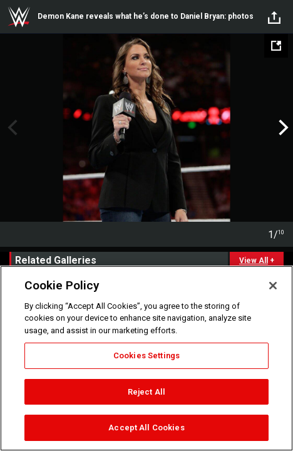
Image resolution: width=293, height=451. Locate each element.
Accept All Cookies (146, 427)
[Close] (273, 285)
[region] (146, 358)
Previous (11, 128)
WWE (19, 17)
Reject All (146, 392)
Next (282, 128)
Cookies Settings (146, 355)
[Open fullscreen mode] (276, 46)
